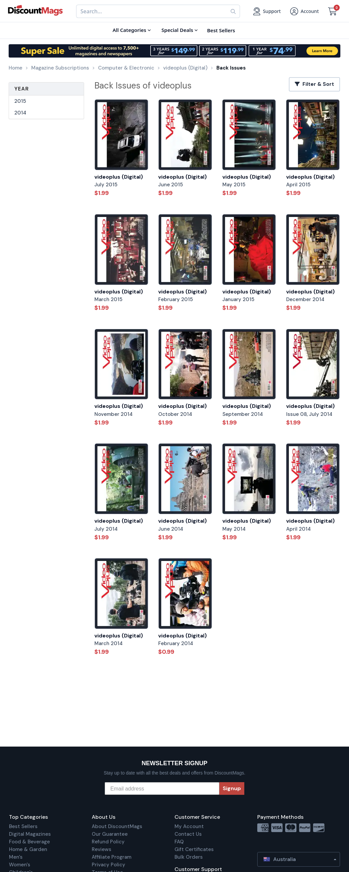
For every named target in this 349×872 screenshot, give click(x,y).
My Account (189, 826)
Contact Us (188, 834)
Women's (19, 864)
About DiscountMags (117, 826)
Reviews (101, 849)
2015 (20, 101)
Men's (16, 857)
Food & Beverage (29, 841)
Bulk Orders (188, 857)
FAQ (179, 841)
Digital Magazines (30, 834)
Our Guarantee (110, 834)
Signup (232, 788)
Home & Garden (28, 849)
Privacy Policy (108, 864)
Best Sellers (23, 826)
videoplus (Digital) (118, 176)
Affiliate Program (111, 857)
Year (21, 89)
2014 (20, 112)
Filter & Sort (314, 84)
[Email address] (162, 788)
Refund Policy (108, 841)
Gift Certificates (194, 849)
